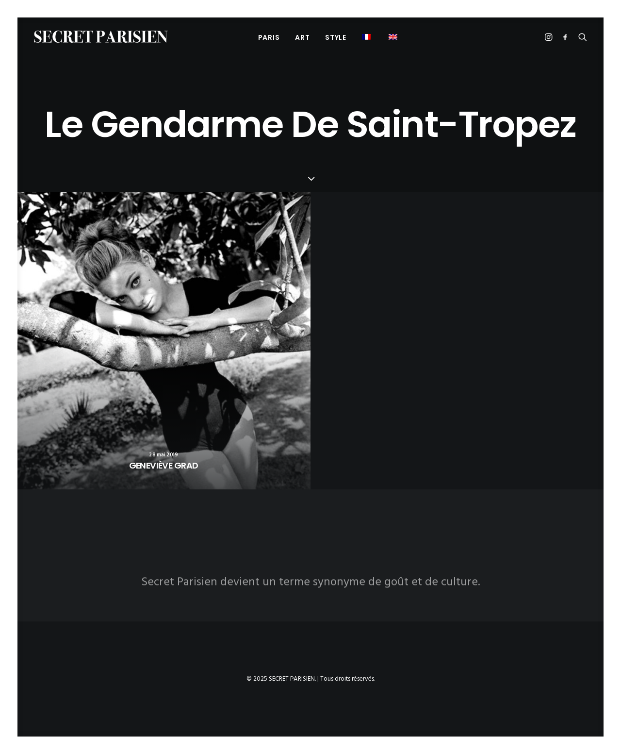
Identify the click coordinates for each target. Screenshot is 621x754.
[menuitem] (269, 37)
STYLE (335, 37)
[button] (367, 36)
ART (302, 37)
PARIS (269, 37)
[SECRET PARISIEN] (101, 37)
